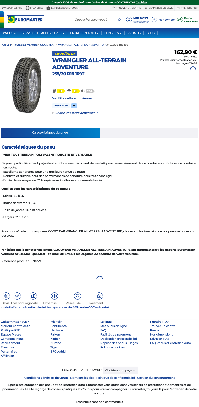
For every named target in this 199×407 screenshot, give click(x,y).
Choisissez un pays (118, 370)
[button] (58, 91)
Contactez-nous (12, 338)
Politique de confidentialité (115, 378)
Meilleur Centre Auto (15, 326)
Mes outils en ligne (113, 326)
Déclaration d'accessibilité (118, 338)
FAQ (103, 330)
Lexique (106, 321)
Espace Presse (11, 334)
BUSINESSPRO (12, 8)
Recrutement (10, 343)
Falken (55, 334)
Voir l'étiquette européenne (72, 98)
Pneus (154, 330)
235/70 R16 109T (68, 73)
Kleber (55, 338)
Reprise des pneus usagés (119, 343)
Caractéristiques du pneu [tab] (50, 132)
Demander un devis (158, 8)
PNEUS (8, 33)
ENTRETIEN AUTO (83, 33)
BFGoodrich (58, 351)
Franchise (34, 8)
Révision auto (159, 338)
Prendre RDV (186, 8)
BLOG (150, 33)
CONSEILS (111, 33)
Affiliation (7, 356)
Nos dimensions (161, 334)
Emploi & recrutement (62, 8)
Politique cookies (112, 347)
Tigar (53, 347)
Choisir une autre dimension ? (76, 113)
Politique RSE (10, 330)
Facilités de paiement (115, 334)
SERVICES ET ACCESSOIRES (41, 33)
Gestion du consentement (156, 378)
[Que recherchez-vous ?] (94, 19)
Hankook (56, 330)
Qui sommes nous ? (15, 321)
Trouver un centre (126, 8)
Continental (58, 326)
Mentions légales (82, 378)
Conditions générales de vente (46, 378)
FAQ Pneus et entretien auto (170, 343)
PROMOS (134, 33)
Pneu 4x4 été (61, 105)
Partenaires (9, 351)
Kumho (55, 343)
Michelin (56, 321)
